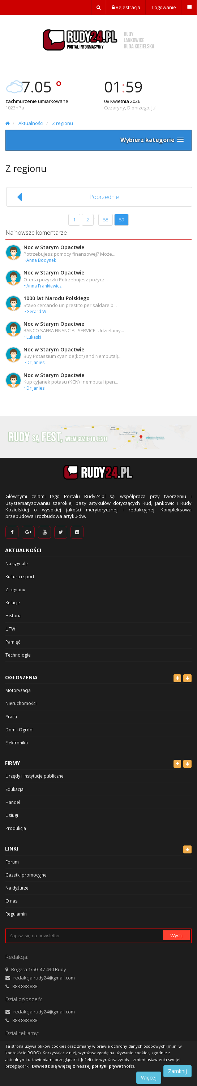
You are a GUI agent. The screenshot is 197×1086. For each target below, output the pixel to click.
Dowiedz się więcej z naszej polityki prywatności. (83, 1066)
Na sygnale (16, 564)
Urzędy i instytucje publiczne (34, 776)
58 (105, 219)
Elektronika (16, 743)
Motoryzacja (18, 690)
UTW (10, 629)
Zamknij (177, 1071)
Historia (13, 616)
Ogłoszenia (21, 677)
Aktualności (30, 123)
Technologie (18, 655)
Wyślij (176, 935)
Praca (11, 717)
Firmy (12, 763)
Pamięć (12, 642)
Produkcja (15, 828)
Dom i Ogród (19, 730)
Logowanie (163, 7)
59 (121, 219)
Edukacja (14, 789)
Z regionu (62, 123)
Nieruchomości (21, 703)
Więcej (149, 1077)
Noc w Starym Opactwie (53, 247)
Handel (12, 802)
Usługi (11, 815)
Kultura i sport (19, 577)
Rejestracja (126, 7)
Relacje (12, 603)
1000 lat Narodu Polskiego (56, 298)
